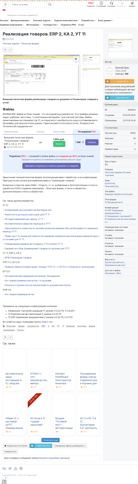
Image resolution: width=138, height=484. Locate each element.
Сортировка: (69, 446)
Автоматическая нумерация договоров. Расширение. (32, 276)
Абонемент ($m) (113, 273)
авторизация (63, 458)
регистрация (48, 458)
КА (53, 326)
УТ (58, 326)
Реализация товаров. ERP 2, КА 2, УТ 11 (44, 34)
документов (33, 326)
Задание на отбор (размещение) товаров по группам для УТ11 (37, 248)
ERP (43, 326)
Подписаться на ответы (15, 446)
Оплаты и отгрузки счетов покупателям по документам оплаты (38, 285)
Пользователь (112, 186)
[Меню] (5, 4)
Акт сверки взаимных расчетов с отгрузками (28, 280)
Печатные (10, 326)
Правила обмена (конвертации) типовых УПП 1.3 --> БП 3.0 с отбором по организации (49, 266)
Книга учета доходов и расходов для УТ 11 (27, 214)
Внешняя (71, 326)
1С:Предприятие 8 (114, 202)
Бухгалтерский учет (115, 262)
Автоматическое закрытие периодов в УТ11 (27, 223)
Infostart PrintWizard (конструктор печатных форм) (63, 380)
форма (92, 326)
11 (63, 326)
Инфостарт (47, 321)
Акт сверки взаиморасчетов (19, 294)
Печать (20, 330)
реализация (9, 330)
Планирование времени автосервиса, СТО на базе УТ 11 (34, 244)
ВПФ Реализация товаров (18, 257)
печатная (81, 326)
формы (21, 326)
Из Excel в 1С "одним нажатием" (37, 421)
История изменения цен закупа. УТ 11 (24, 219)
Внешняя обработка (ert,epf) (119, 194)
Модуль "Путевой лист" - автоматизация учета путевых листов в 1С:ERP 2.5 (64, 428)
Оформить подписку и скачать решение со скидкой (51, 165)
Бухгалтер (110, 183)
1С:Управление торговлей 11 (118, 216)
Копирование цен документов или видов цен (28, 210)
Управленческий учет (115, 265)
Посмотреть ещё (50, 440)
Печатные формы (113, 172)
